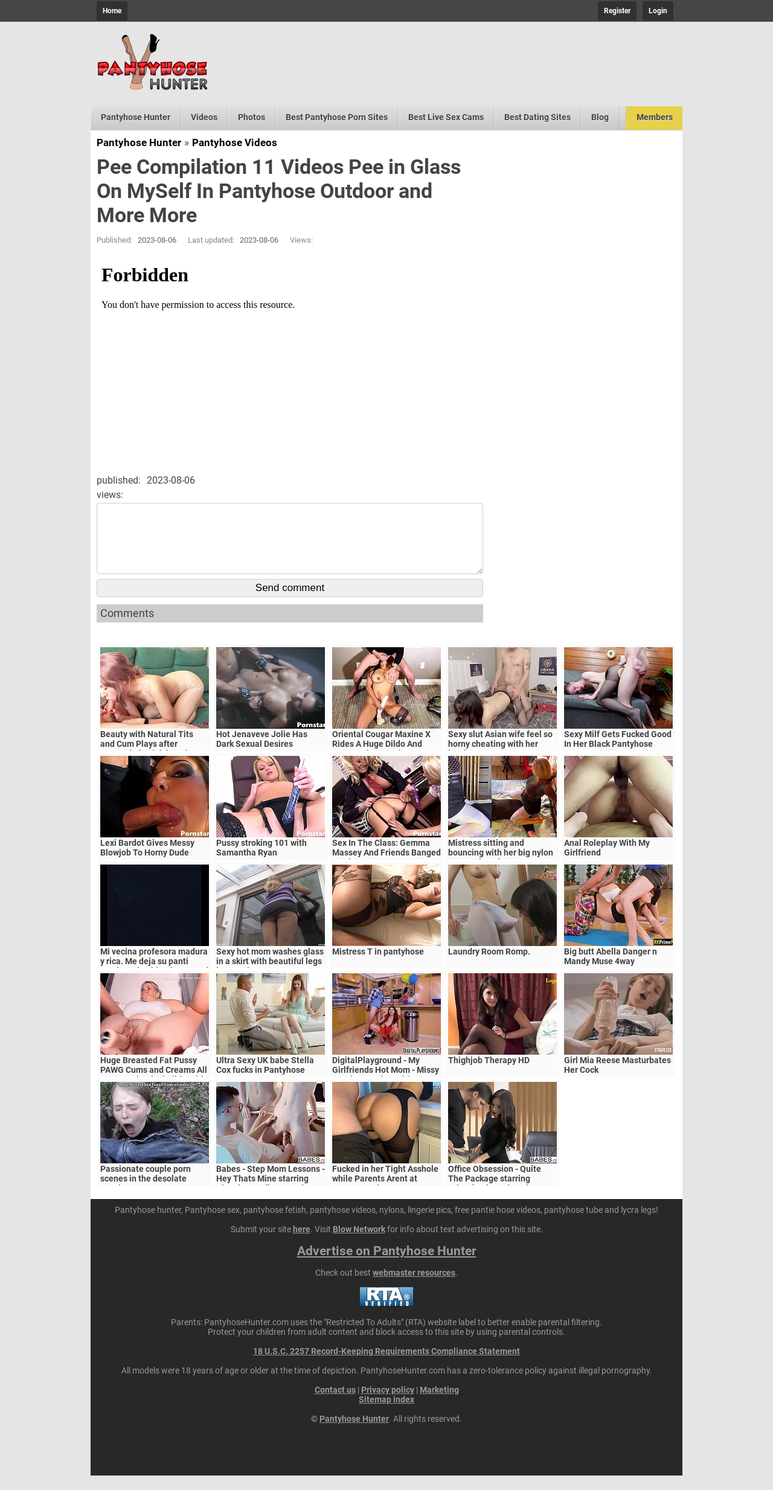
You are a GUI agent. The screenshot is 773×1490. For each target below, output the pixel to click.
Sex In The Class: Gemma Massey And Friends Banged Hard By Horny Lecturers (386, 866)
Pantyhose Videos (234, 142)
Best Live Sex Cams (446, 117)
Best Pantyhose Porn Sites (337, 117)
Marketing (439, 1404)
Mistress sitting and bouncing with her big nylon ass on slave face (500, 866)
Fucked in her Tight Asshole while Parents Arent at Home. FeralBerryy (385, 1192)
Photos (251, 117)
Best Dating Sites (537, 117)
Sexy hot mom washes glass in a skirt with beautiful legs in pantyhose (270, 975)
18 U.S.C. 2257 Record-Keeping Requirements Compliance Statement (386, 1365)
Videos (204, 117)
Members (655, 117)
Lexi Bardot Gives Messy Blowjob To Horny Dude (147, 862)
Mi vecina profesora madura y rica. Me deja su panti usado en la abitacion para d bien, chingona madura (154, 980)
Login (658, 11)
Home (112, 11)
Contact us (335, 1404)
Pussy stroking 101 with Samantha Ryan (261, 862)
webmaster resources (414, 1287)
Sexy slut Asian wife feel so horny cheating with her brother (500, 758)
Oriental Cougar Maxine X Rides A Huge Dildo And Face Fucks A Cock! (381, 758)
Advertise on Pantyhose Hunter (386, 1265)
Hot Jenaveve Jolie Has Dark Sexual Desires (261, 753)
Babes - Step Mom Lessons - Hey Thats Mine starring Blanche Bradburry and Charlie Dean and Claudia (270, 1197)
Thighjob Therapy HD (489, 1074)
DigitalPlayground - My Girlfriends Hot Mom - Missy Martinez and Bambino (385, 1084)
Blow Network (359, 1244)
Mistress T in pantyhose (378, 966)
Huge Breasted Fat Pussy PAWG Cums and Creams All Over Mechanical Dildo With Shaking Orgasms (153, 1089)
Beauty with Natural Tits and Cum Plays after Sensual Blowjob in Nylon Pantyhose (148, 763)
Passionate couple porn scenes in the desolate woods (145, 1192)
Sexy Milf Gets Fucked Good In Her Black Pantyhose (618, 753)
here (301, 1244)
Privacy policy (387, 1404)
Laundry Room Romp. (489, 966)
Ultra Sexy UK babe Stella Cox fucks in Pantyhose (265, 1079)
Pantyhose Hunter (135, 117)
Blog (600, 117)
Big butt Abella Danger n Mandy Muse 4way (610, 970)
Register (617, 11)
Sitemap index (386, 1414)
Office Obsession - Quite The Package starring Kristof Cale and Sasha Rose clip (502, 1197)
